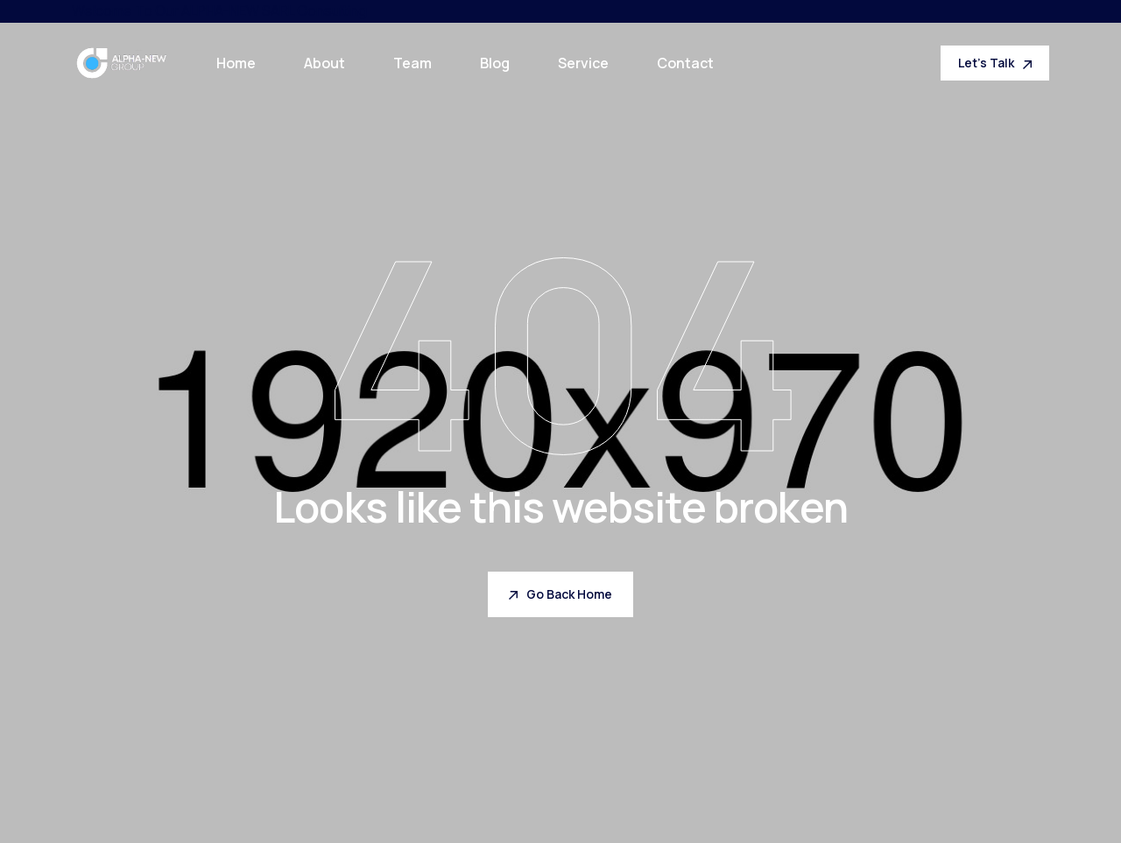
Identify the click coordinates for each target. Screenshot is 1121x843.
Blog (495, 63)
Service (583, 63)
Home (236, 63)
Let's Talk (995, 62)
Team (412, 63)
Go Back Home (560, 594)
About (324, 63)
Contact (685, 63)
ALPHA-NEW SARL (237, 10)
